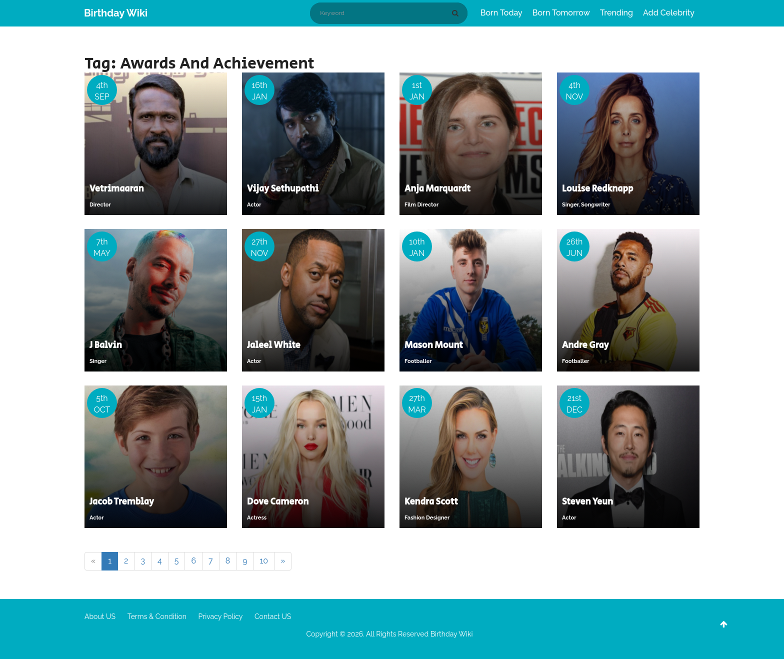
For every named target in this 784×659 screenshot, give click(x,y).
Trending (616, 13)
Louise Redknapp (597, 189)
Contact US (272, 616)
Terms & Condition (157, 616)
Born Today (501, 13)
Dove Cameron (277, 502)
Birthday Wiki (116, 13)
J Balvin (106, 345)
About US (100, 616)
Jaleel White (273, 345)
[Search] (457, 13)
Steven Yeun (587, 502)
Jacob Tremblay (122, 502)
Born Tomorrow (561, 13)
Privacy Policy (220, 616)
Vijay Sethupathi (282, 189)
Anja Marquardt (437, 189)
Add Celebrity (668, 13)
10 (264, 561)
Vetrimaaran (117, 189)
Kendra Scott (431, 502)
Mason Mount (433, 345)
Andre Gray (585, 345)
